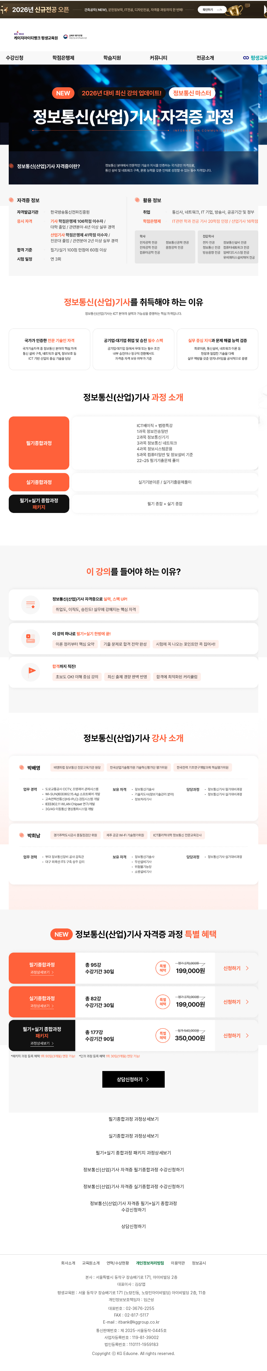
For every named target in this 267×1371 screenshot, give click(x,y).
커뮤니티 (163, 58)
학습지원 (115, 58)
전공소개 (210, 58)
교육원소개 (91, 1263)
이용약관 (178, 1263)
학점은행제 (65, 58)
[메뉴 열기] (253, 35)
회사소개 (68, 1263)
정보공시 (199, 1263)
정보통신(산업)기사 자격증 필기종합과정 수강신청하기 (133, 1170)
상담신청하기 (133, 1226)
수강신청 (15, 58)
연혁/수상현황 (118, 1263)
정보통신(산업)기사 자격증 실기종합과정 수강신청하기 (133, 1186)
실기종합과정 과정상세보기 (134, 1136)
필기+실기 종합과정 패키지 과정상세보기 (133, 1153)
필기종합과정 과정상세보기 (134, 1119)
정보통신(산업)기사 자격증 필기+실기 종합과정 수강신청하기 (133, 1207)
